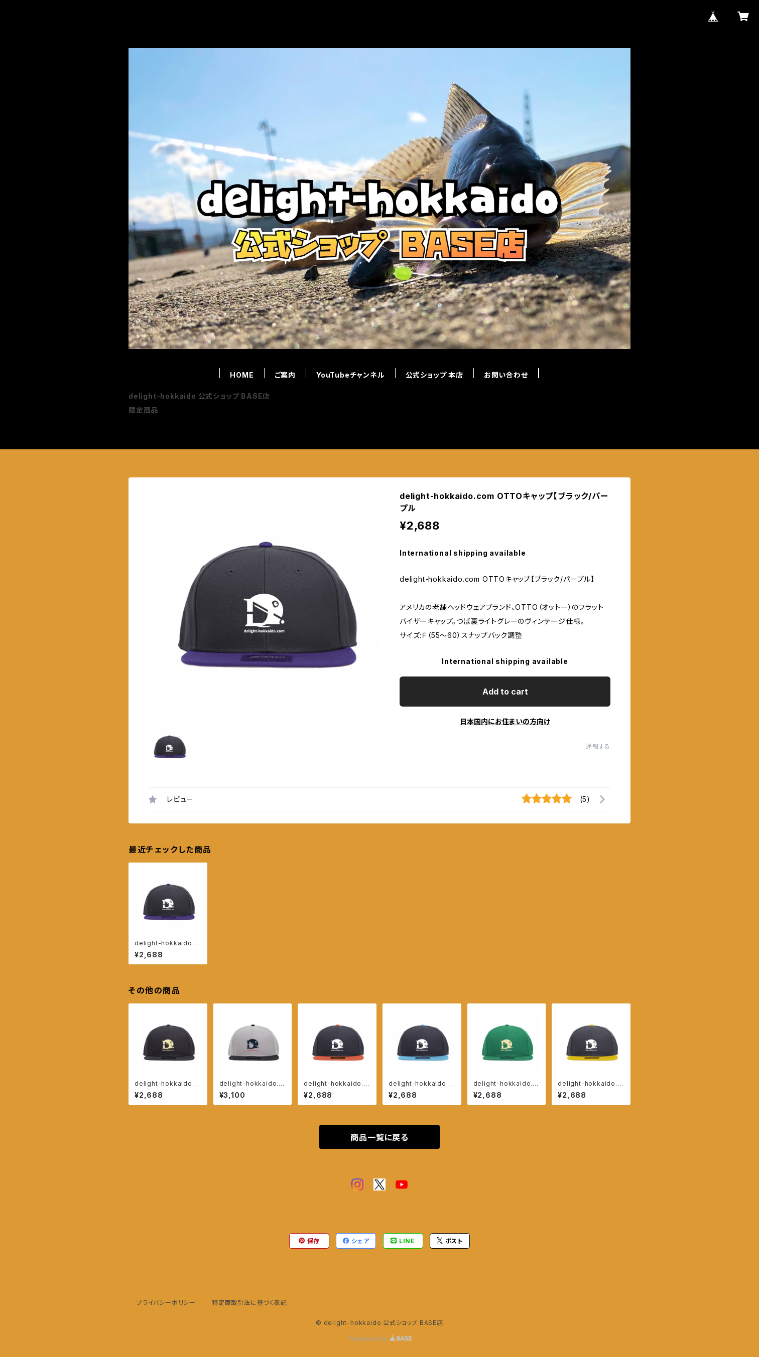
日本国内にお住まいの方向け (505, 721)
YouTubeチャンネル (350, 375)
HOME (242, 375)
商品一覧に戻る (379, 1137)
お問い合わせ (506, 375)
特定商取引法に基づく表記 (249, 1302)
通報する (598, 746)
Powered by (379, 1338)
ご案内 (285, 375)
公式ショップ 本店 (434, 375)
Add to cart (505, 692)
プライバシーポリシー (166, 1302)
